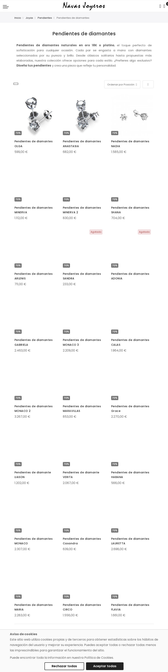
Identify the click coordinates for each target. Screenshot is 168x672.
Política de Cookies (98, 657)
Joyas (29, 18)
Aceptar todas (104, 666)
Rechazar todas (64, 666)
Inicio (17, 18)
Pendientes (45, 18)
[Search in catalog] (160, 6)
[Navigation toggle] (6, 6)
